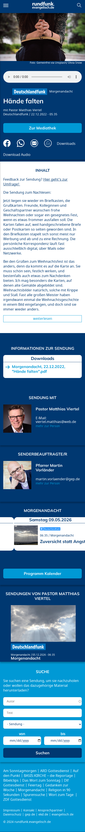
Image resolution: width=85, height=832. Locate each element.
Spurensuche (34, 794)
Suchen (79, 5)
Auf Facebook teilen (7, 143)
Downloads (66, 143)
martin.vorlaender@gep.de (58, 479)
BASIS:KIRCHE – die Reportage (48, 775)
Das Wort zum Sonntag (41, 780)
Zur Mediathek (42, 127)
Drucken (48, 143)
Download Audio (16, 154)
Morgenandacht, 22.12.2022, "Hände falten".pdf (38, 369)
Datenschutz (12, 814)
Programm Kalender (42, 573)
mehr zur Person (48, 426)
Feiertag (35, 785)
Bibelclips (11, 780)
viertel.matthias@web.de (56, 421)
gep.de (30, 814)
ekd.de (43, 814)
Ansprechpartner (50, 810)
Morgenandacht (61, 91)
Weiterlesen (42, 318)
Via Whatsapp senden (20, 143)
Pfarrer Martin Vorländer (49, 468)
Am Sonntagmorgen (20, 771)
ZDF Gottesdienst (17, 799)
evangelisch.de (63, 814)
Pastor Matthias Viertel (25, 110)
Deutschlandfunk (15, 114)
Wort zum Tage (61, 794)
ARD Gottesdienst (54, 771)
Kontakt (28, 810)
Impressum (11, 810)
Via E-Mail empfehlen (34, 143)
